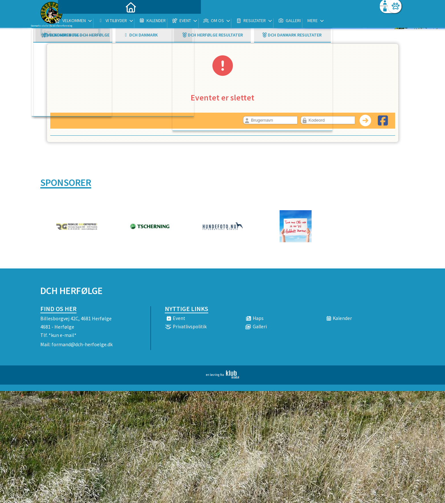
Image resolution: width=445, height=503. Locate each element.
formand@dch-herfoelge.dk (82, 344)
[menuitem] (80, 21)
